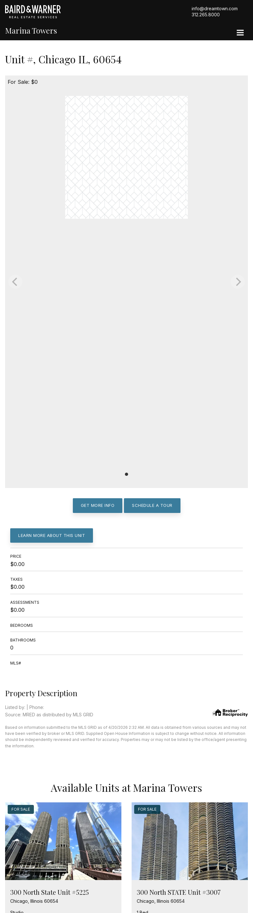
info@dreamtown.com (215, 8)
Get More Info (98, 505)
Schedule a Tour (152, 505)
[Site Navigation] (240, 33)
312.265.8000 (206, 14)
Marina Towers (31, 30)
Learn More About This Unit (51, 535)
